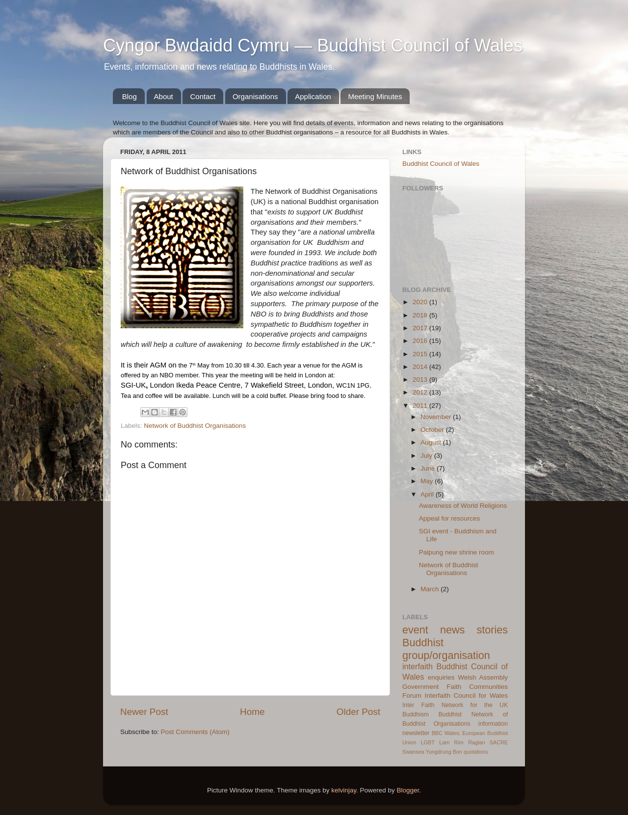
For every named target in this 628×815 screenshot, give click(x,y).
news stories (474, 630)
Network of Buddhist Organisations (195, 425)
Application (313, 96)
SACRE (499, 742)
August (431, 442)
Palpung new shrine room (456, 552)
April (428, 494)
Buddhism (415, 714)
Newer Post (144, 712)
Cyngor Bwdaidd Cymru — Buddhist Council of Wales (313, 45)
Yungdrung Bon (443, 752)
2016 (421, 340)
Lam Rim (451, 742)
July (427, 455)
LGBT (428, 742)
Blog (129, 96)
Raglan (476, 742)
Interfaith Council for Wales (466, 695)
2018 (421, 315)
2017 (421, 328)
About (163, 96)
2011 (421, 405)
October (433, 429)
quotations (476, 752)
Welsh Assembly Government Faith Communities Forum (455, 687)
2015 (421, 354)
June (428, 468)
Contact (202, 96)
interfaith (417, 666)
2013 (421, 379)
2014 (421, 366)
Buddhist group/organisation (446, 648)
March (430, 589)
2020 (421, 302)
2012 (421, 392)
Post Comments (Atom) (195, 732)
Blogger (408, 790)
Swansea (413, 752)
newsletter (415, 733)
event (415, 630)
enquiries (441, 677)
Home (252, 712)
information (493, 723)
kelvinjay (343, 790)
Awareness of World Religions (463, 505)
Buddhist (450, 714)
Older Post (358, 712)
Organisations (255, 96)
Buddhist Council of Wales (440, 163)
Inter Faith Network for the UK (455, 705)
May (427, 481)
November (436, 417)
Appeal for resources (449, 518)
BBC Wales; (446, 733)
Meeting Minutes (375, 96)
